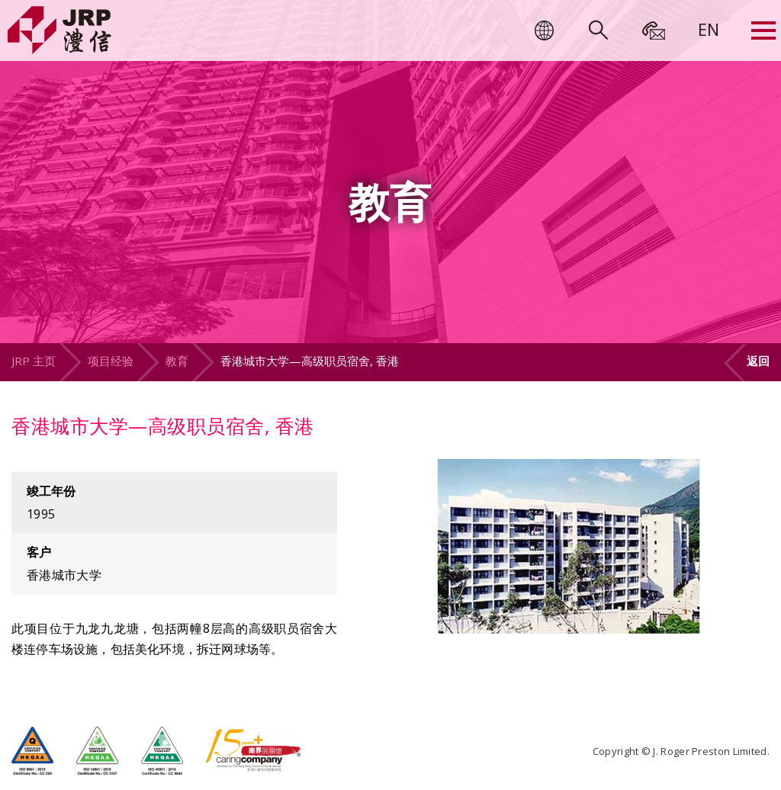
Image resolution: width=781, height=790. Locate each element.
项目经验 (110, 360)
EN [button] (708, 29)
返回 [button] (758, 360)
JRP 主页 (33, 360)
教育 (177, 360)
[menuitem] (708, 29)
